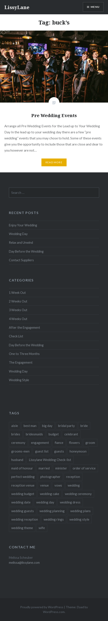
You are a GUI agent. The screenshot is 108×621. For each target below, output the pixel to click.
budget (54, 434)
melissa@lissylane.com (24, 562)
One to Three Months (24, 354)
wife (42, 528)
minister (61, 468)
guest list (42, 451)
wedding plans (80, 511)
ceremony (18, 443)
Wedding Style (19, 380)
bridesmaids (34, 434)
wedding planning (52, 511)
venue (44, 485)
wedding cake (49, 494)
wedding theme (22, 528)
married (44, 468)
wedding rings (54, 519)
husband (17, 460)
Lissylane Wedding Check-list (50, 460)
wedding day (45, 502)
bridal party (66, 426)
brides (15, 434)
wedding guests (22, 511)
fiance (59, 443)
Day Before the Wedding (26, 251)
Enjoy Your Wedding (23, 225)
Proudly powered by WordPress (41, 607)
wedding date (21, 502)
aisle (14, 426)
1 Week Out (17, 292)
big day (47, 426)
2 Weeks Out (18, 301)
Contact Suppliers (21, 260)
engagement (40, 443)
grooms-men (20, 451)
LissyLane (16, 7)
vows (58, 485)
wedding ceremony (78, 494)
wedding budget (22, 494)
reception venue (22, 485)
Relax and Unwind (21, 242)
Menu (95, 6)
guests (59, 451)
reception (73, 477)
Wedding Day (18, 234)
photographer (50, 477)
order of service (84, 468)
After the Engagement (24, 327)
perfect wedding (23, 477)
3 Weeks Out (18, 310)
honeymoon (78, 451)
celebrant (71, 434)
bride (84, 426)
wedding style (79, 519)
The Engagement (21, 362)
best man (30, 426)
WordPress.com (54, 612)
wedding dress (70, 502)
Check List (16, 336)
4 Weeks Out (18, 319)
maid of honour (22, 468)
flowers (74, 443)
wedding (74, 485)
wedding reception (24, 519)
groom (90, 443)
